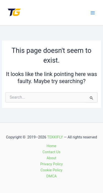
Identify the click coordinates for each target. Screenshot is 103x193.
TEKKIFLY (55, 137)
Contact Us (51, 152)
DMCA (51, 176)
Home (51, 146)
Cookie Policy (51, 170)
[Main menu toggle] (92, 13)
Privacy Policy (51, 164)
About (52, 158)
